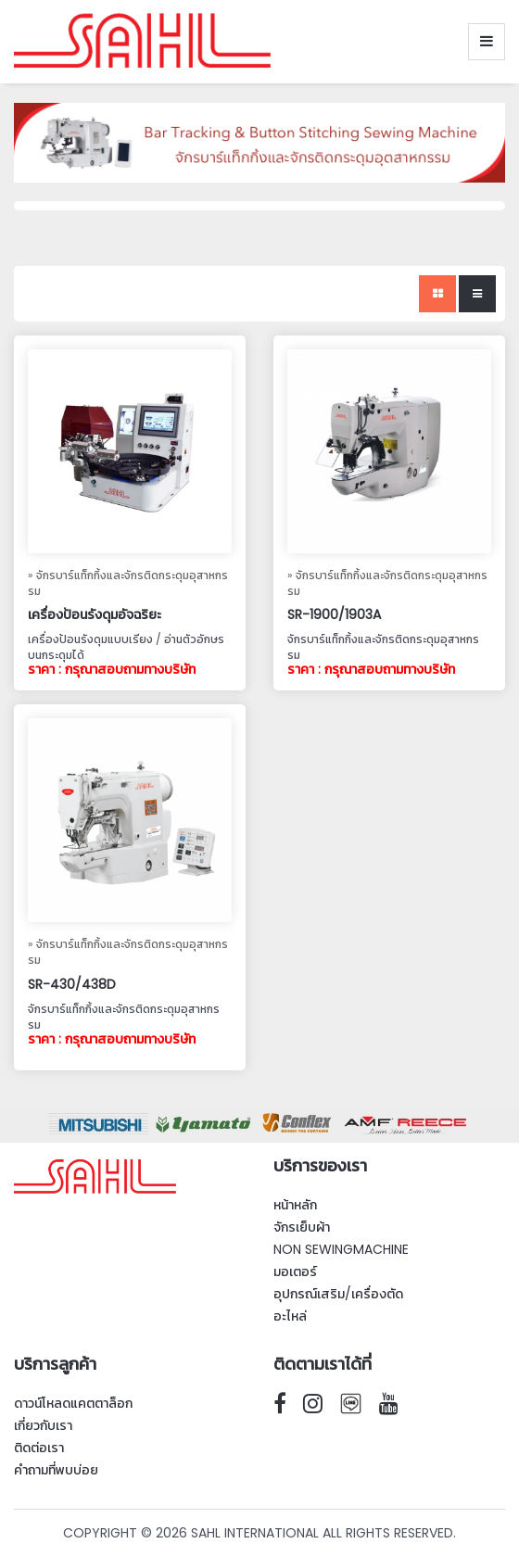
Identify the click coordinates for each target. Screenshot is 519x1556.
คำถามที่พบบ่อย (56, 1470)
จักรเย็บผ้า (301, 1227)
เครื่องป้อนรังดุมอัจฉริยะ (94, 614)
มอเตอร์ (295, 1271)
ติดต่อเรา (39, 1447)
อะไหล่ (290, 1316)
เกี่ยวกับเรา (43, 1425)
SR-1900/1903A (334, 614)
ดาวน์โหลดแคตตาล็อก (73, 1403)
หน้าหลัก (295, 1204)
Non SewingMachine (341, 1249)
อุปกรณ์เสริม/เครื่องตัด (338, 1293)
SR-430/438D (72, 984)
